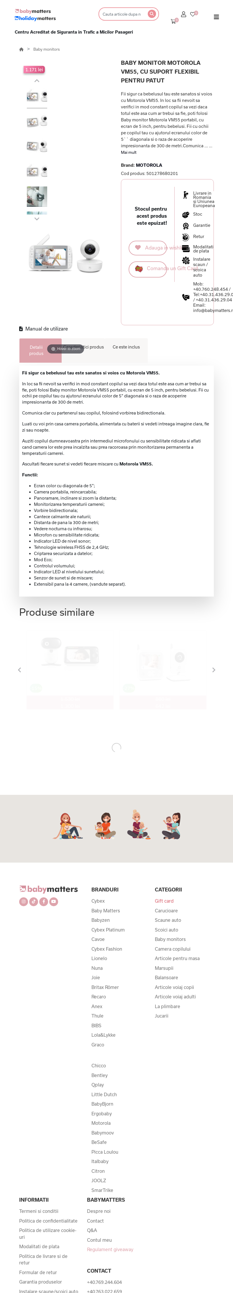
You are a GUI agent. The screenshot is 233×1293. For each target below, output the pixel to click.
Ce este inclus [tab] (126, 346)
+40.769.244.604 (104, 1282)
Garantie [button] (201, 225)
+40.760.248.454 (210, 289)
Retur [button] (198, 237)
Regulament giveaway (110, 1249)
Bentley (99, 1075)
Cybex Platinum (108, 929)
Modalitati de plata (39, 1246)
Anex (96, 1006)
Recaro (98, 996)
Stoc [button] (197, 214)
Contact (95, 1220)
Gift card (164, 901)
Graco (97, 1044)
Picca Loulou (104, 1152)
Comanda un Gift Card (151, 268)
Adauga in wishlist (151, 247)
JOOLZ (98, 1180)
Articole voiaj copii (174, 987)
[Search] (121, 14)
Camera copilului (173, 949)
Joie (95, 977)
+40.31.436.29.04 (214, 299)
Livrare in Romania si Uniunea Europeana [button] (204, 199)
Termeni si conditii (38, 1211)
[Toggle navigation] (216, 18)
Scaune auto (168, 920)
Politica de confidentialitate (48, 1220)
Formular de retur (38, 1272)
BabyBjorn (102, 1104)
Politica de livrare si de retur (43, 1260)
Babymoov (102, 1132)
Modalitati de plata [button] (203, 249)
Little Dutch (104, 1094)
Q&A (92, 1230)
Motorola (101, 1123)
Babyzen (100, 920)
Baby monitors (46, 49)
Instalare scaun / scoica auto (201, 267)
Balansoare (166, 977)
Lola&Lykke (103, 1035)
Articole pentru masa (177, 958)
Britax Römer (105, 987)
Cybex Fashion (106, 949)
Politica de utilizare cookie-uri (47, 1234)
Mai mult (129, 152)
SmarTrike (102, 1190)
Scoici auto (166, 929)
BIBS (96, 1025)
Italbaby (100, 1161)
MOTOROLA (149, 165)
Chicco (98, 1065)
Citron (98, 1171)
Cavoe (98, 939)
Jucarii (161, 1015)
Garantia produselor (40, 1281)
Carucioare (166, 910)
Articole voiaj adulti (175, 996)
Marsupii (164, 968)
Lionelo (99, 958)
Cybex (98, 901)
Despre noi (99, 1211)
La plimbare (167, 1006)
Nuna (97, 968)
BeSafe (99, 1142)
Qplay (97, 1084)
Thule (97, 1015)
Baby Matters (105, 910)
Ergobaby (101, 1113)
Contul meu (99, 1240)
